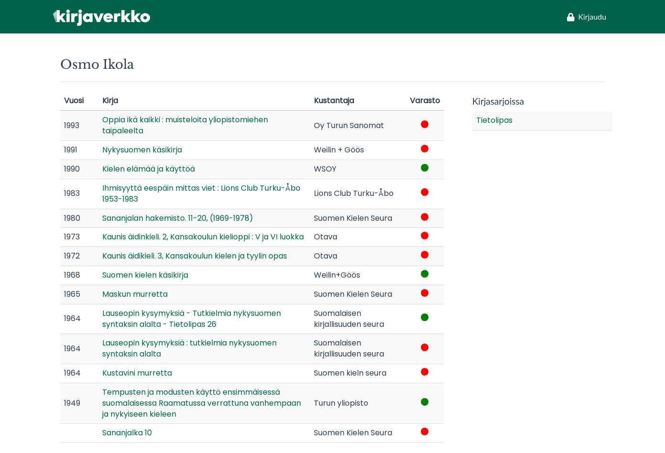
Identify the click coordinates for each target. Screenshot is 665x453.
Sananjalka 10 (127, 432)
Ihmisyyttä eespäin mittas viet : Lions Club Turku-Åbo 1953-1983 (201, 194)
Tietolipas (494, 120)
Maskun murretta (135, 294)
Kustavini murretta (137, 372)
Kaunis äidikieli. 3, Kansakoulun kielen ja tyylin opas (194, 255)
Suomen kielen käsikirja (145, 275)
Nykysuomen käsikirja (142, 149)
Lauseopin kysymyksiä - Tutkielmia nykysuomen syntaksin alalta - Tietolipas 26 (191, 319)
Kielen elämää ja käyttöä (148, 168)
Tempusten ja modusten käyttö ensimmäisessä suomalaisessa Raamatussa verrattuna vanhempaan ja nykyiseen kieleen (201, 403)
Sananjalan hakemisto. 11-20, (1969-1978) (177, 218)
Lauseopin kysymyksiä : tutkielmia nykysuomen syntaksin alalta (189, 348)
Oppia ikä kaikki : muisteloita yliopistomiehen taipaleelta (185, 125)
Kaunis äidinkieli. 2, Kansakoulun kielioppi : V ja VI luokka (203, 236)
